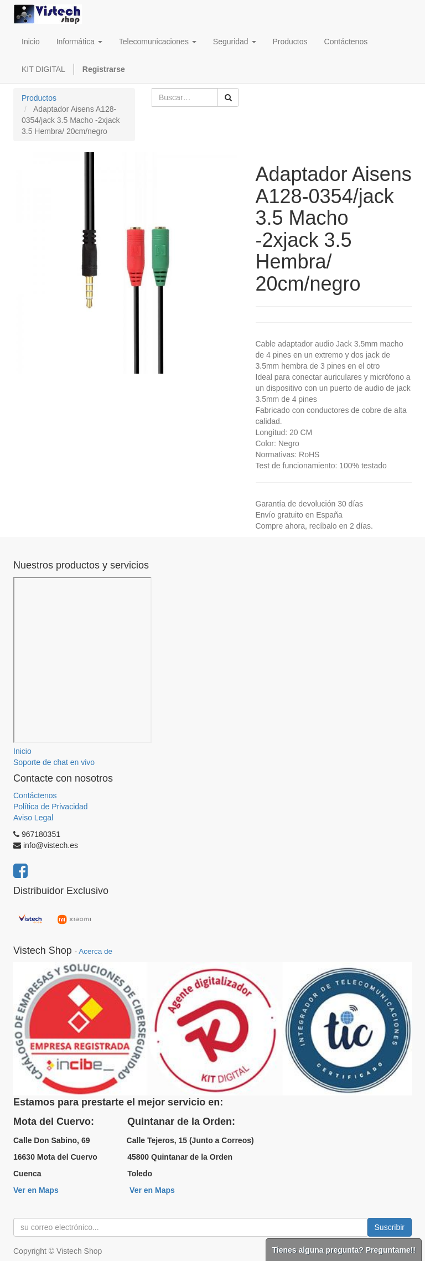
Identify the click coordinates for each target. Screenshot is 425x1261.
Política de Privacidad (50, 806)
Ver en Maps (36, 1190)
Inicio (22, 751)
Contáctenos (35, 795)
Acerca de (95, 951)
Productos (39, 98)
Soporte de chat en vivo (54, 762)
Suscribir (390, 1227)
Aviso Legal (33, 817)
